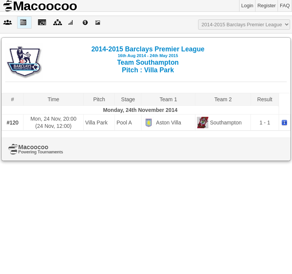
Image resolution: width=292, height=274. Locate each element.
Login (247, 5)
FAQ (285, 5)
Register (266, 5)
